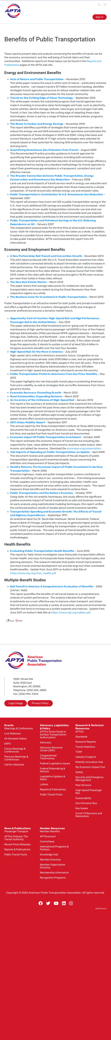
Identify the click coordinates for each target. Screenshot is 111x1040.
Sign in (99, 17)
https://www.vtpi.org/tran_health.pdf (33, 573)
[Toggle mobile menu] (105, 4)
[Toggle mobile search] (99, 4)
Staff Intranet (101, 909)
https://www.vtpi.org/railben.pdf (71, 612)
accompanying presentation (84, 448)
